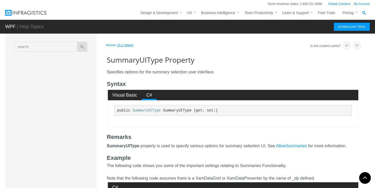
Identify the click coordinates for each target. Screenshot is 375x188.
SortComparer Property (63, 100)
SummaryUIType (146, 110)
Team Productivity (259, 13)
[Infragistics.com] (31, 13)
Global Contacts (339, 4)
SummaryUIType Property (66, 128)
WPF (10, 26)
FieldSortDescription (50, 168)
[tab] (125, 95)
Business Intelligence (218, 13)
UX (189, 13)
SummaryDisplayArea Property (69, 118)
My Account (362, 4)
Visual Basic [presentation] (124, 95)
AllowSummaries (291, 146)
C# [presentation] (149, 95)
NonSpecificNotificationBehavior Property (69, 88)
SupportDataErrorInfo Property (68, 137)
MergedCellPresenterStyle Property (65, 59)
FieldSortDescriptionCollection (58, 177)
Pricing (348, 13)
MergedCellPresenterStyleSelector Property (68, 74)
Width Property (56, 146)
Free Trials (326, 13)
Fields (44, 157)
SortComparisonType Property (68, 109)
